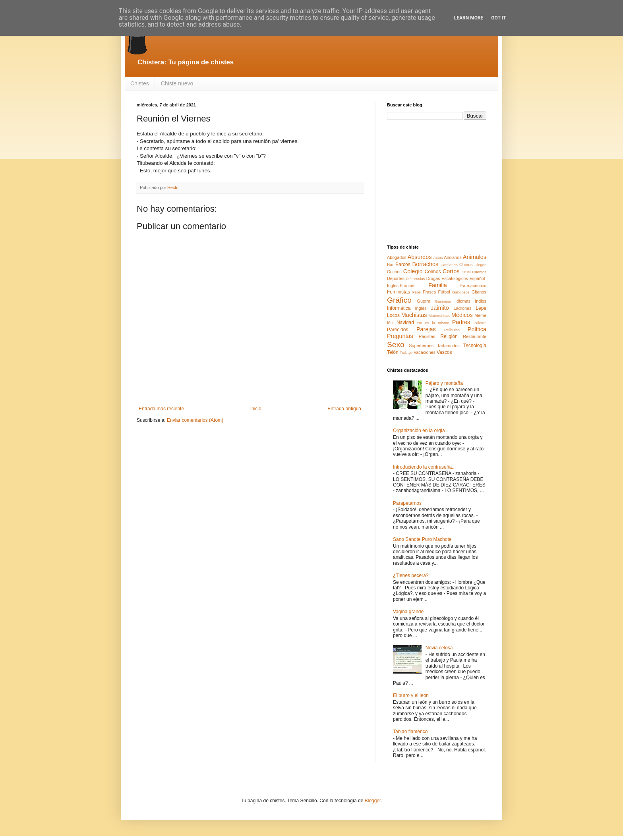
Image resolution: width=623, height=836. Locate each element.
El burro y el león (411, 695)
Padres (461, 322)
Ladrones (462, 308)
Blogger (373, 800)
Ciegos (480, 265)
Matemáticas (439, 315)
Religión (448, 336)
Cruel (466, 272)
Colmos (433, 271)
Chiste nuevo (177, 83)
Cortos (451, 271)
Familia (437, 285)
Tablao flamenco (410, 731)
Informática (398, 308)
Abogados (396, 257)
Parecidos (397, 329)
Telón (393, 352)
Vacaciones (424, 352)
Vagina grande (408, 611)
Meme (480, 315)
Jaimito (440, 308)
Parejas (426, 329)
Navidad (405, 322)
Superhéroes (421, 345)
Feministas (398, 292)
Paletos (480, 322)
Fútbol (444, 292)
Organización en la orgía (419, 430)
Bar (390, 264)
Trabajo (406, 352)
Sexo (395, 344)
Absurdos (420, 257)
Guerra (424, 301)
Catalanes (449, 265)
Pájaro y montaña (444, 383)
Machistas (414, 315)
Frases (429, 292)
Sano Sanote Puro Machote (422, 539)
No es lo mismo (433, 322)
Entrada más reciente (161, 408)
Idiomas (462, 301)
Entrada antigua (344, 408)
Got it (498, 18)
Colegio (413, 271)
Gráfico (399, 300)
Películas (452, 330)
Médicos (462, 315)
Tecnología (474, 345)
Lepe (481, 308)
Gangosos (461, 292)
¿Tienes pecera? (411, 575)
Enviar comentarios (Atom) (195, 420)
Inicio (255, 408)
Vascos (444, 352)
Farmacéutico (473, 285)
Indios (480, 301)
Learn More (469, 18)
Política (477, 329)
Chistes (139, 83)
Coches (394, 271)
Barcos (402, 264)
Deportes (395, 278)
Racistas (427, 336)
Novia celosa (439, 648)
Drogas (433, 278)
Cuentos (479, 272)
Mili (390, 322)
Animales (474, 257)
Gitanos (479, 292)
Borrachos (425, 264)
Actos (438, 257)
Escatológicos (454, 278)
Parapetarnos (407, 503)
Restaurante (474, 336)
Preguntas (400, 336)
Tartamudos (448, 345)
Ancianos (452, 257)
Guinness (443, 301)
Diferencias (415, 278)
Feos (416, 292)
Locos (393, 315)
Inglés (420, 308)
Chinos (466, 264)
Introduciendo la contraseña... (424, 467)
